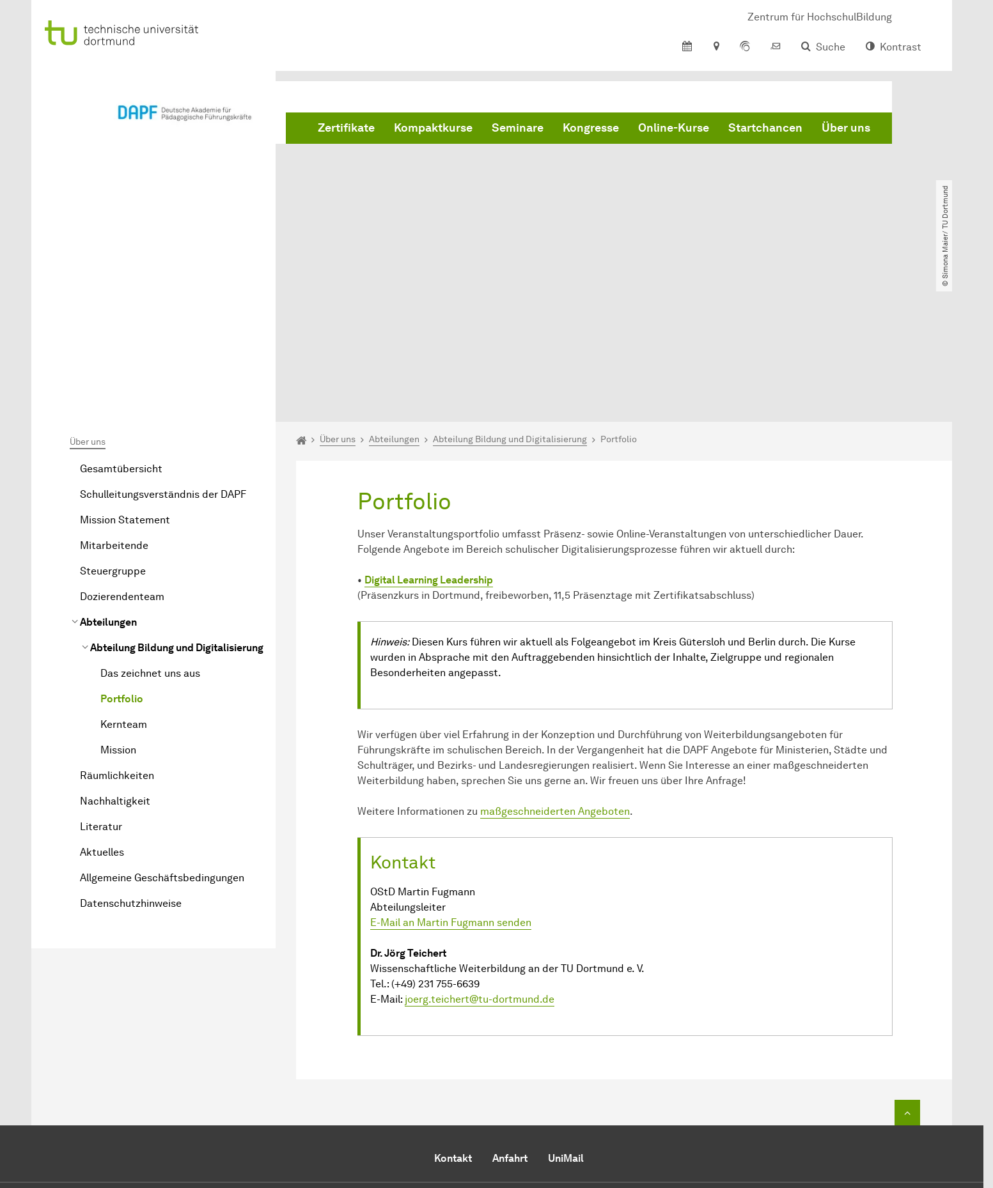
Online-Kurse (673, 128)
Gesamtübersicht (121, 322)
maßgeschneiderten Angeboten (555, 665)
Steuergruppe (113, 425)
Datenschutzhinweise (131, 757)
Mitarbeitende (114, 399)
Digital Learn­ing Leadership (428, 434)
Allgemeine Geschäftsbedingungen (162, 731)
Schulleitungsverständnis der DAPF (163, 348)
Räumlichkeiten (117, 629)
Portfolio (121, 552)
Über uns (846, 128)
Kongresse (591, 128)
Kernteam (123, 578)
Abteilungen (108, 476)
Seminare (517, 128)
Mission (118, 604)
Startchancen (765, 128)
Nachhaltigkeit (115, 655)
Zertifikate (346, 128)
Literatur (101, 680)
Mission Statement (125, 373)
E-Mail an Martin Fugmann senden (450, 775)
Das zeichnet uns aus (150, 527)
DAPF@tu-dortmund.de (502, 1094)
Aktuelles (102, 706)
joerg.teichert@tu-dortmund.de (479, 852)
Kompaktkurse (433, 128)
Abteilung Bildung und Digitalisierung (176, 501)
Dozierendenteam (122, 450)
